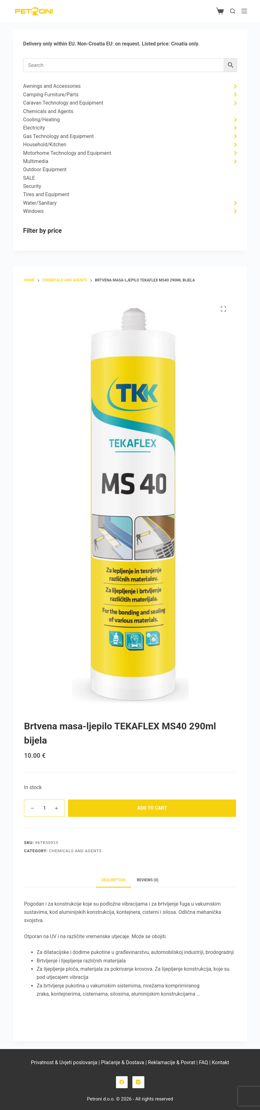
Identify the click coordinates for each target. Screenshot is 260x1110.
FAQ (203, 1062)
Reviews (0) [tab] (147, 880)
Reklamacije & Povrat (171, 1062)
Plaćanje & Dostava (122, 1062)
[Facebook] (122, 1082)
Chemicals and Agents (75, 850)
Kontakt (220, 1062)
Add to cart (152, 808)
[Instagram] (138, 1082)
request (130, 44)
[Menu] (244, 11)
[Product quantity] (44, 808)
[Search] (232, 11)
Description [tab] (113, 880)
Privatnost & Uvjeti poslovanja (64, 1062)
